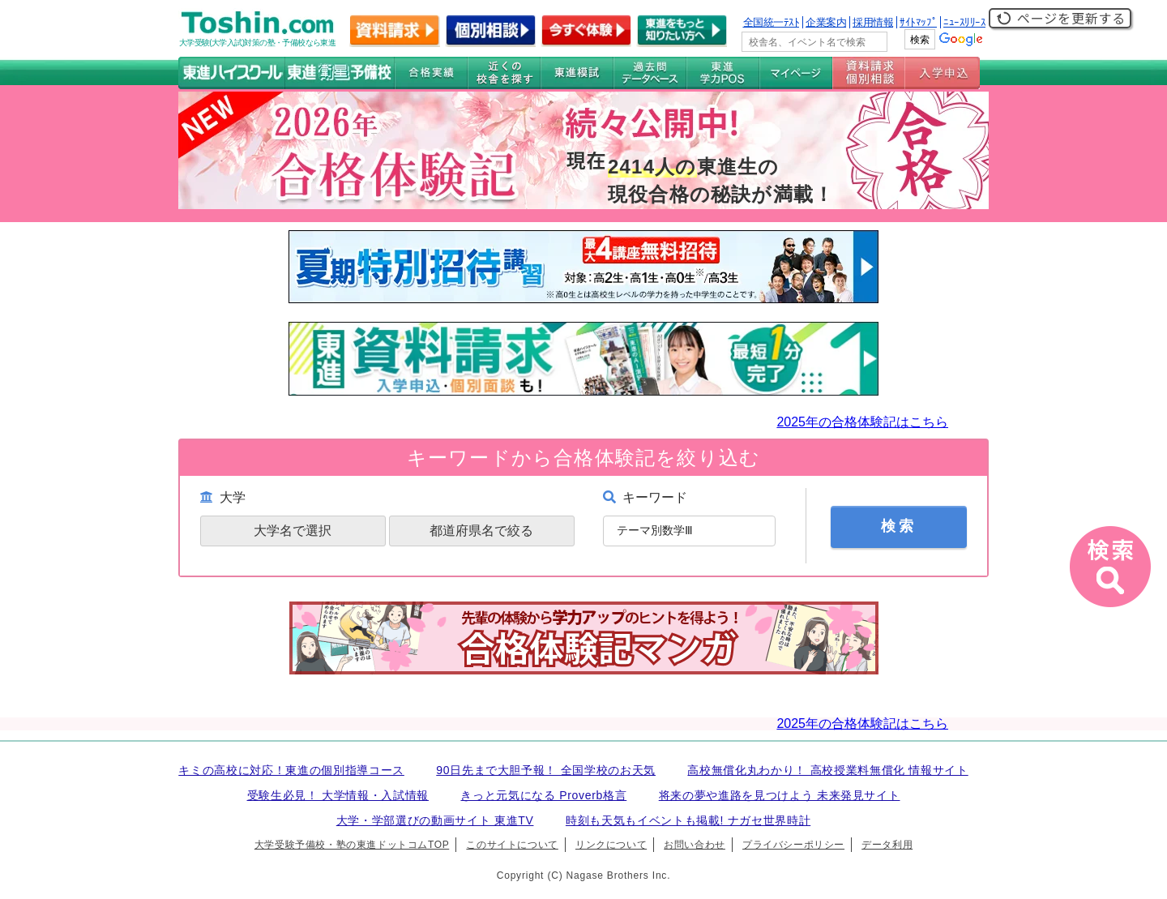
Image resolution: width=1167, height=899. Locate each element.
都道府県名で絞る (481, 530)
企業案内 (826, 22)
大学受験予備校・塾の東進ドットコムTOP (351, 844)
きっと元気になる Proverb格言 (543, 795)
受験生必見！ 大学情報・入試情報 (338, 795)
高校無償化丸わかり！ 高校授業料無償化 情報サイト (827, 770)
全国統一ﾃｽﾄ (771, 22)
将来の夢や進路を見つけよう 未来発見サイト (779, 795)
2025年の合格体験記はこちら (862, 422)
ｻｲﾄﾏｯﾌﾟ (918, 22)
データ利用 (887, 844)
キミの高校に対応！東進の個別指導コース (291, 770)
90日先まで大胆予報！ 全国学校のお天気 (546, 770)
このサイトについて (512, 844)
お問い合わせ (694, 844)
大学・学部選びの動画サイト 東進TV (435, 820)
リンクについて (611, 844)
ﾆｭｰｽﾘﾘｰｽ (964, 22)
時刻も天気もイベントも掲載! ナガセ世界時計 (688, 820)
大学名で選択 (292, 530)
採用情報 (873, 22)
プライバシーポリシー (793, 844)
